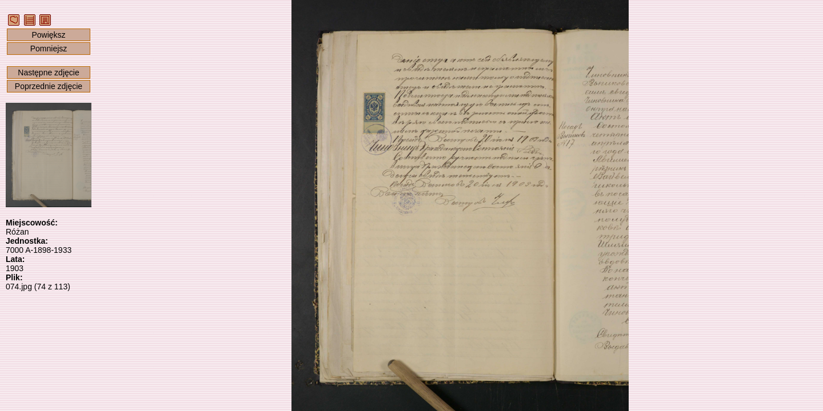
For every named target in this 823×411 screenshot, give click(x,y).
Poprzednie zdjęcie (48, 86)
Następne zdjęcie (48, 72)
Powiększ (48, 34)
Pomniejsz (48, 48)
